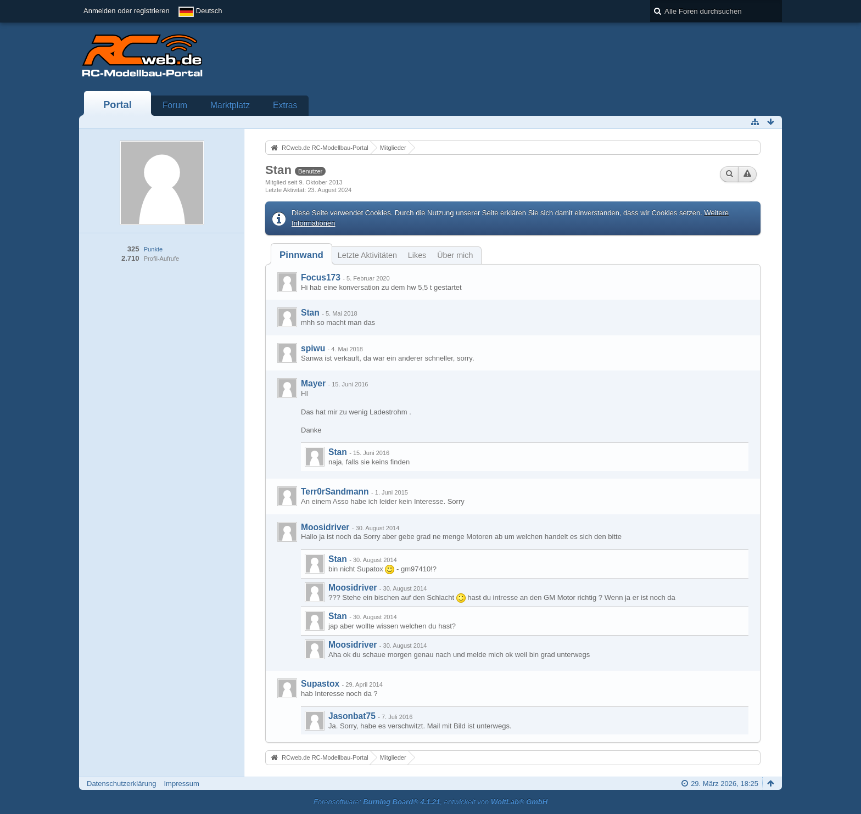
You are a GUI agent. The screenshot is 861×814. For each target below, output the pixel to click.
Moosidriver (325, 527)
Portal (117, 104)
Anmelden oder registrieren (126, 11)
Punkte (153, 249)
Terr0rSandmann (335, 491)
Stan (310, 312)
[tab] (301, 255)
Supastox (320, 683)
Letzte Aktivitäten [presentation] (367, 255)
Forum (175, 105)
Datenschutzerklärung (121, 783)
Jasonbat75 (352, 716)
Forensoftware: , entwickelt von (430, 802)
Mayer (313, 383)
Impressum (181, 783)
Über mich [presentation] (455, 255)
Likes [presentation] (417, 255)
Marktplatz (230, 105)
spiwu (313, 348)
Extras (285, 105)
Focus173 (320, 277)
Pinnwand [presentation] (301, 255)
